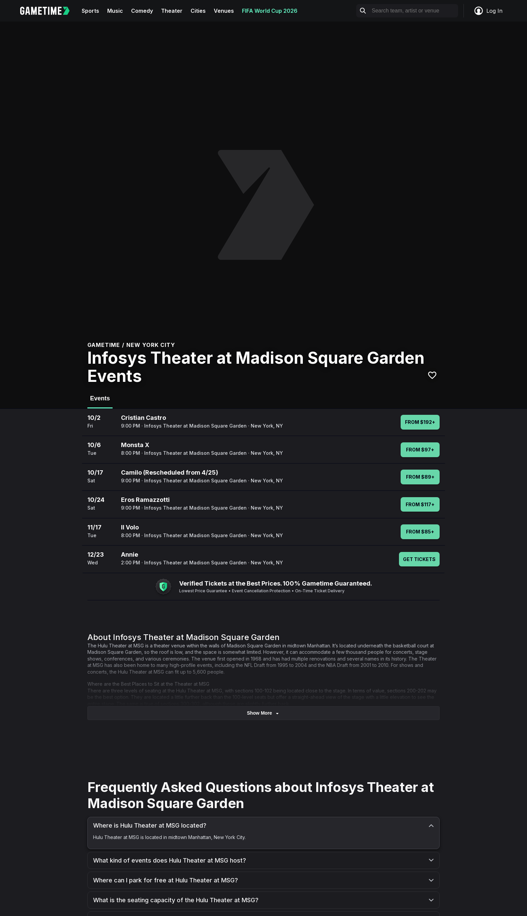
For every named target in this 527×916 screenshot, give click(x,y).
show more (263, 713)
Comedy (142, 10)
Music (115, 10)
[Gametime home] (49, 11)
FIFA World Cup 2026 (269, 10)
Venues (224, 10)
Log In (488, 11)
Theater (172, 10)
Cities (198, 10)
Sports (90, 10)
